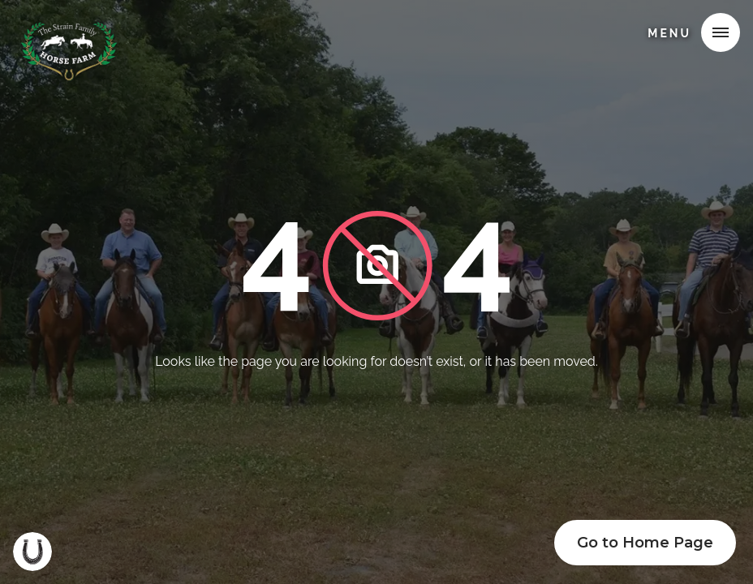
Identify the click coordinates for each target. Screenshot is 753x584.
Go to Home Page (645, 543)
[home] (70, 35)
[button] (720, 32)
